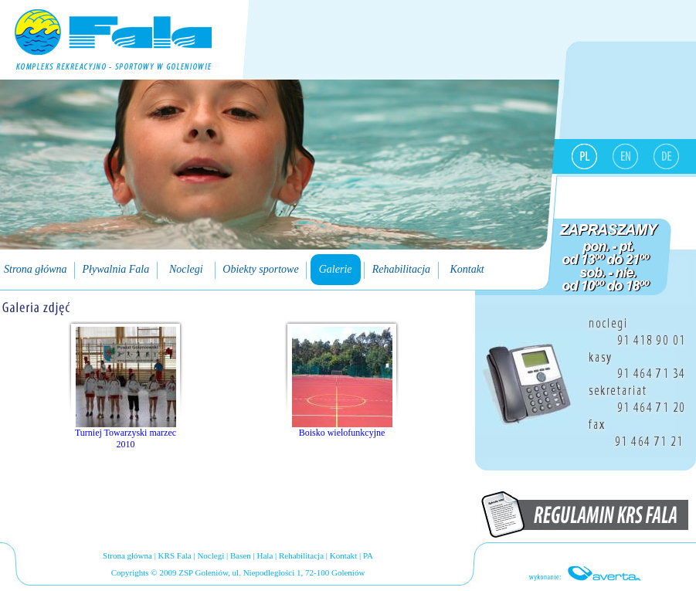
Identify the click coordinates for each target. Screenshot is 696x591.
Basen (240, 555)
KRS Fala (175, 555)
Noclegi (210, 555)
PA (368, 555)
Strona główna (127, 555)
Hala (265, 555)
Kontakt (343, 555)
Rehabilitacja (301, 555)
